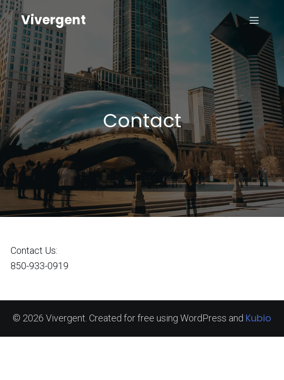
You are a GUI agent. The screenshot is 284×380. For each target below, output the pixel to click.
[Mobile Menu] (254, 20)
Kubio (258, 318)
